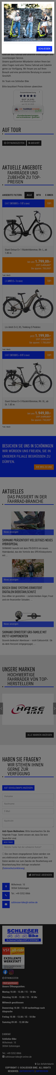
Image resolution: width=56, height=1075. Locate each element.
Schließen (44, 48)
